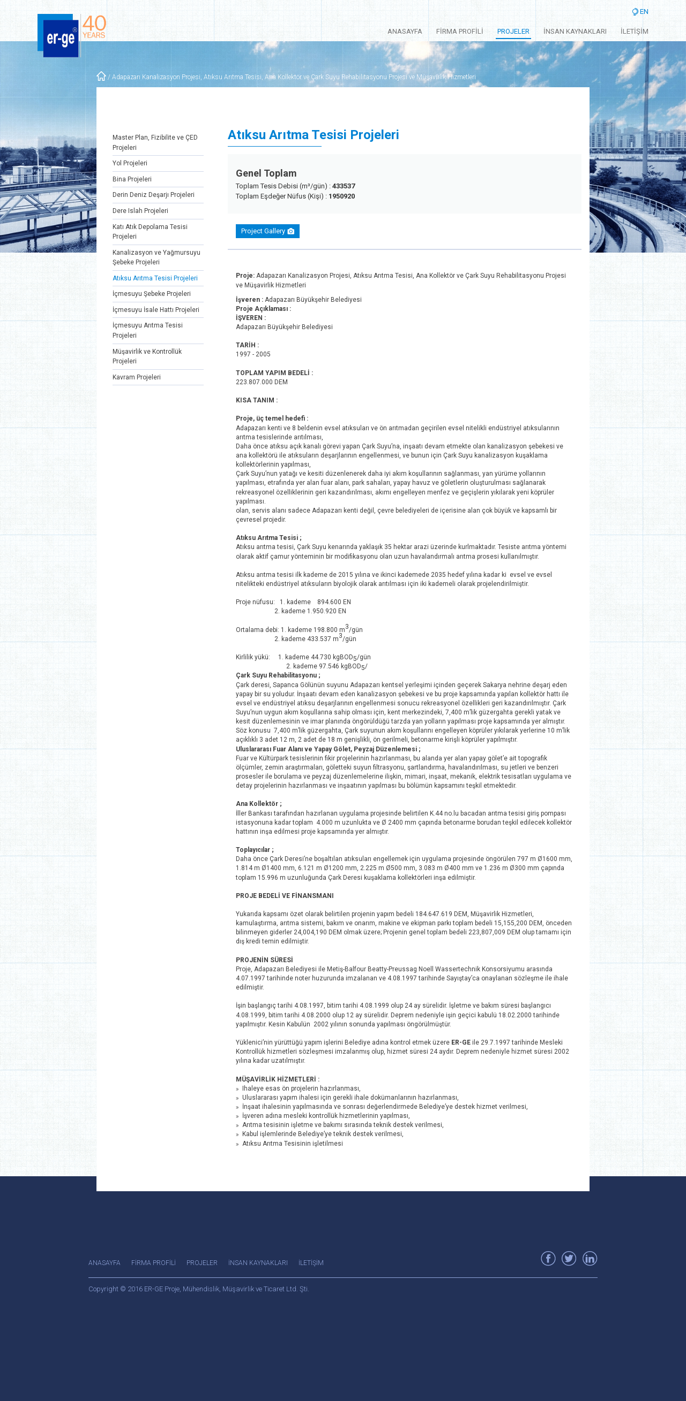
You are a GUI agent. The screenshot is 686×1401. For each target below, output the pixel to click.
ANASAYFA (404, 31)
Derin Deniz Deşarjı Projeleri (154, 195)
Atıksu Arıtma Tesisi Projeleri (155, 278)
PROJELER (513, 31)
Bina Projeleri (132, 179)
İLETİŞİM (634, 31)
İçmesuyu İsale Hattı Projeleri (156, 310)
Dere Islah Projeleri (140, 211)
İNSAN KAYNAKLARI (575, 31)
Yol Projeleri (130, 163)
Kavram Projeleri (137, 377)
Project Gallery (267, 231)
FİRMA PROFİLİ (459, 31)
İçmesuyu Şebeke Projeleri (152, 294)
